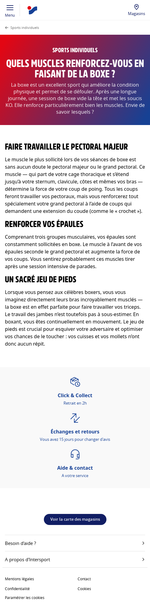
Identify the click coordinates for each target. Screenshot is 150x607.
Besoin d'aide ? (75, 543)
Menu (10, 10)
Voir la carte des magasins (75, 519)
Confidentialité (17, 588)
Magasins (136, 13)
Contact (84, 578)
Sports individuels (24, 27)
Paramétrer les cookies (24, 597)
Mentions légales (19, 578)
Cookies (84, 588)
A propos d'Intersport (75, 559)
